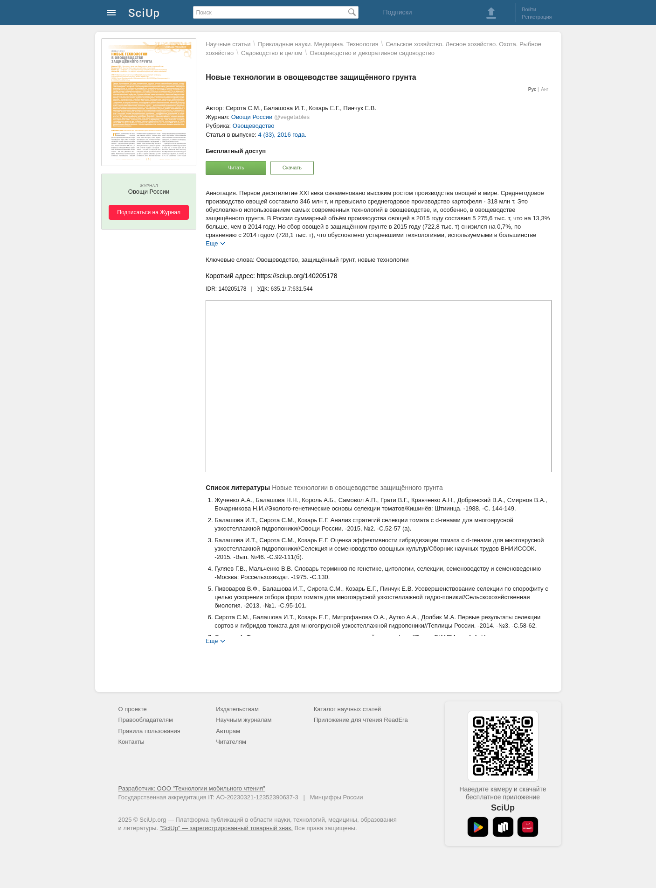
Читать (236, 167)
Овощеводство (254, 125)
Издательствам (237, 709)
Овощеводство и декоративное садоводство (372, 52)
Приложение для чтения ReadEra (361, 719)
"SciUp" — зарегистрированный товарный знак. (226, 828)
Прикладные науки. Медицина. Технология (318, 44)
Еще (212, 243)
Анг (544, 89)
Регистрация (537, 17)
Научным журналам (243, 719)
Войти (529, 9)
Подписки (397, 12)
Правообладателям (145, 719)
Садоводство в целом (271, 52)
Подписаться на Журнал (148, 212)
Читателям (231, 741)
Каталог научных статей (347, 709)
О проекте (132, 709)
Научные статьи (228, 44)
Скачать (292, 167)
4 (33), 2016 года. (282, 134)
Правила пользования (149, 730)
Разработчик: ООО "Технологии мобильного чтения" (191, 788)
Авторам (228, 730)
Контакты (131, 741)
